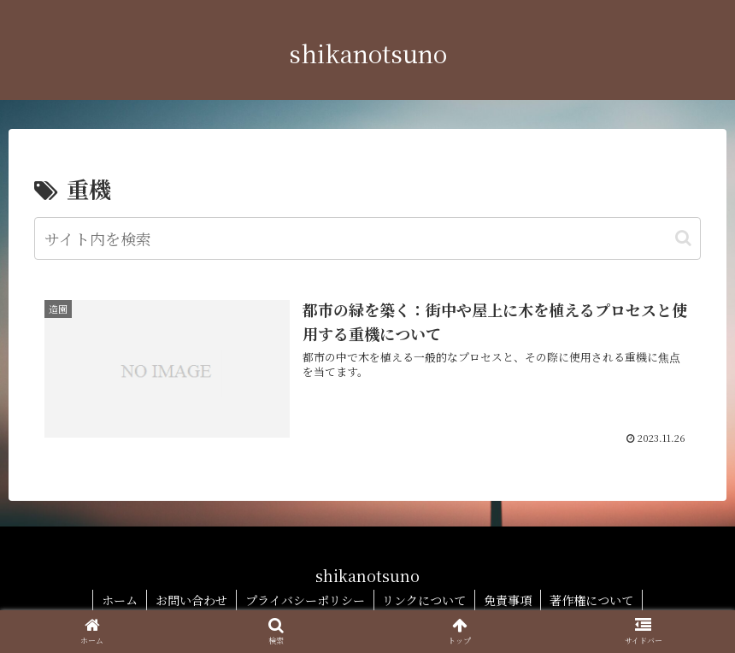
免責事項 (508, 600)
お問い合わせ (191, 600)
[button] (683, 238)
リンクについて (425, 600)
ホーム (120, 600)
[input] (367, 238)
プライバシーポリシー (305, 600)
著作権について (592, 600)
